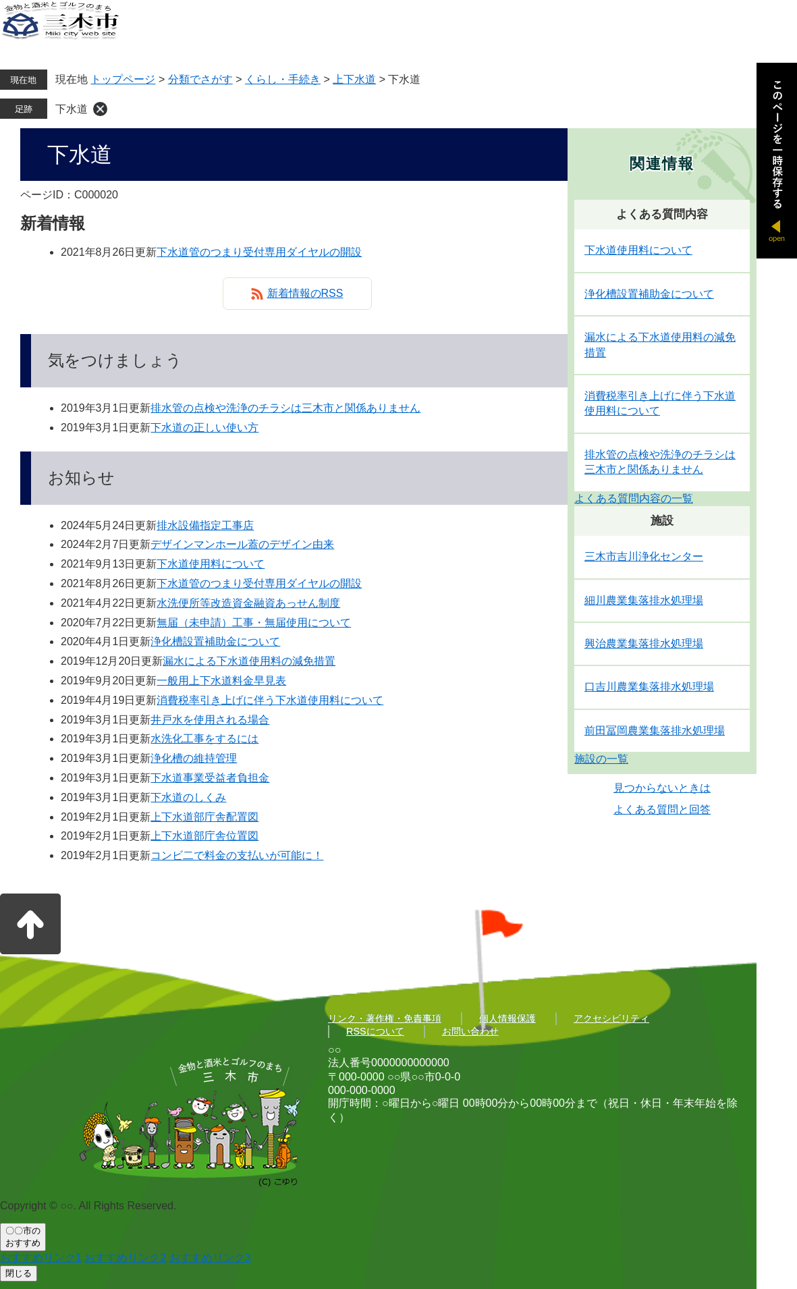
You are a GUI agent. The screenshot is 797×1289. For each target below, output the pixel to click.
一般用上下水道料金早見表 (221, 680)
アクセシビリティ (611, 1018)
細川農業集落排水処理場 (643, 600)
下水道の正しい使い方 (204, 427)
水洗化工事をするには (204, 738)
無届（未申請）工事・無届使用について (254, 622)
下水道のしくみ (188, 797)
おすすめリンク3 (210, 1257)
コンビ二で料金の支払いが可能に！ (236, 855)
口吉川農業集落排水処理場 (649, 686)
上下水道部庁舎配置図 (204, 817)
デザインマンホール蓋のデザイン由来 (242, 544)
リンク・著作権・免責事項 (384, 1018)
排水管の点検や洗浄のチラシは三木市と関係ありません (285, 408)
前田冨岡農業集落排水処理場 (654, 730)
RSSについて (375, 1031)
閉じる (18, 1273)
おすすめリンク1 (41, 1257)
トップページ (122, 79)
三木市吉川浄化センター (643, 556)
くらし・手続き (283, 79)
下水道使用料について (211, 564)
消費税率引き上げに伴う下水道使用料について (270, 700)
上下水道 (354, 79)
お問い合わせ (470, 1031)
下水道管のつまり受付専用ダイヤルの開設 (259, 252)
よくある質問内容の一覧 (633, 498)
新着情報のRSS (305, 293)
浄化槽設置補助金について (215, 641)
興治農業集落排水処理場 (643, 643)
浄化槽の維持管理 (193, 758)
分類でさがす (200, 79)
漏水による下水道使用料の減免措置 (249, 661)
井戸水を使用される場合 (209, 719)
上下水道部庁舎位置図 (204, 836)
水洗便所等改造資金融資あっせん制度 (248, 603)
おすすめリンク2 (125, 1257)
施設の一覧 (601, 759)
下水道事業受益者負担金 (209, 778)
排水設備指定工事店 (205, 525)
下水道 (71, 109)
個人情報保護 (507, 1018)
